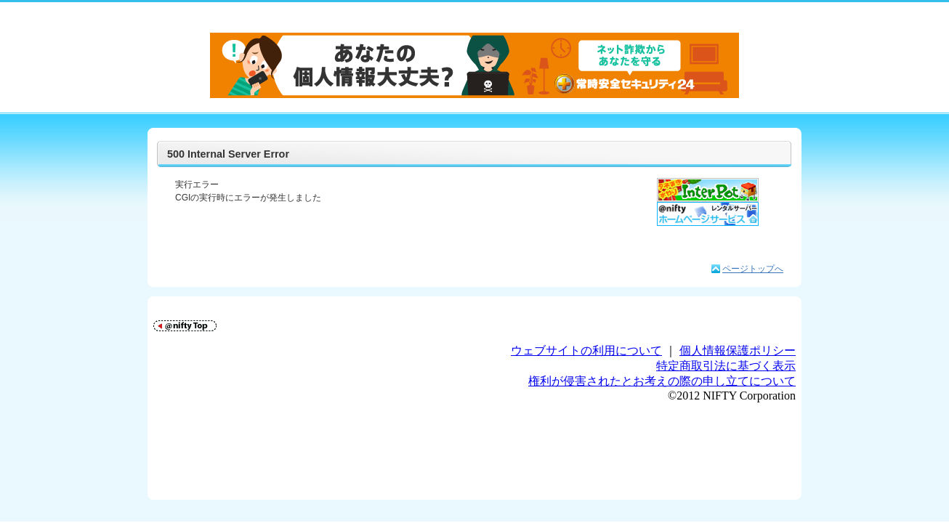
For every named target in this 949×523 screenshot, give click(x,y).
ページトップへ (752, 269)
